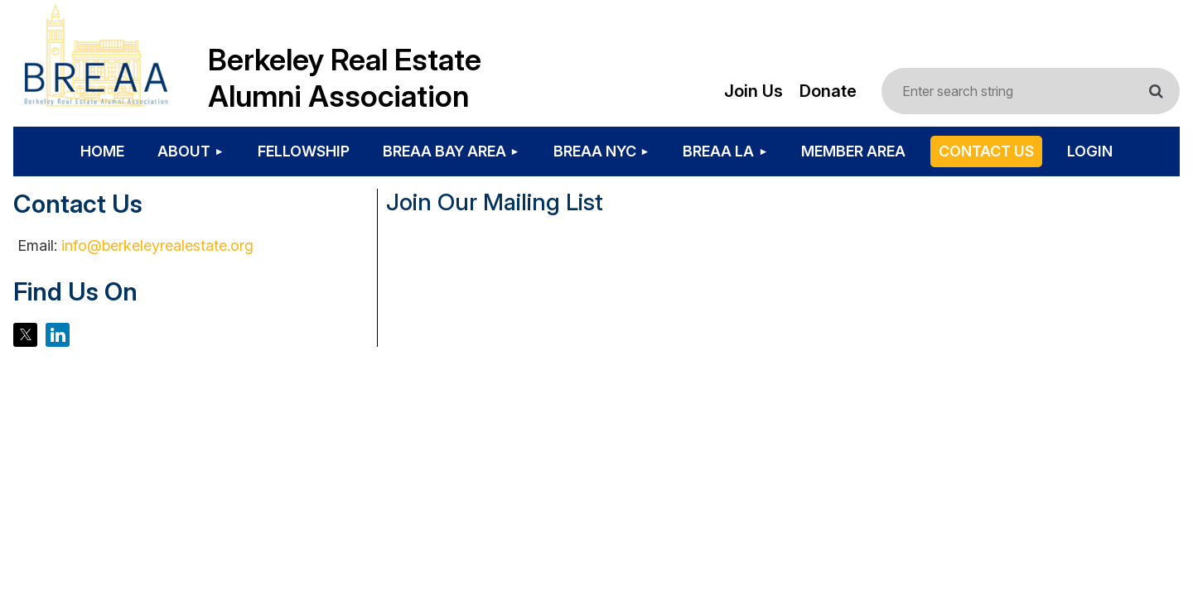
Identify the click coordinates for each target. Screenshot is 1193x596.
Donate (828, 91)
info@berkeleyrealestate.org (157, 245)
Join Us (753, 91)
